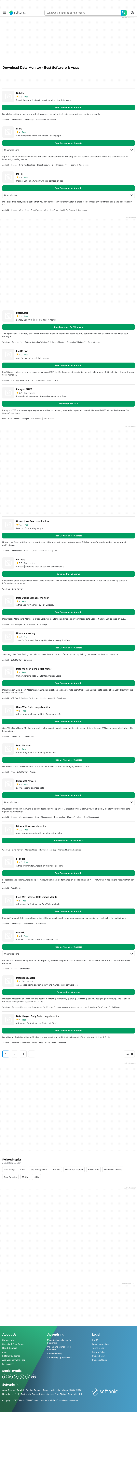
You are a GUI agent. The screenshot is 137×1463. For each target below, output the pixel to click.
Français (38, 1390)
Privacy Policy (98, 1352)
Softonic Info (8, 1340)
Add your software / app (14, 1360)
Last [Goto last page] (129, 1054)
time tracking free (27, 165)
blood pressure (43, 165)
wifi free (14, 698)
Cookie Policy (98, 1356)
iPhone (14, 165)
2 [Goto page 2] (14, 1054)
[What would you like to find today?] (124, 13)
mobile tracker (45, 551)
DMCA (95, 1340)
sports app (82, 210)
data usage (28, 119)
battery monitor (58, 342)
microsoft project (74, 817)
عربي (4, 1390)
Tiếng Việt (72, 1394)
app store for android (25, 380)
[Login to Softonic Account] (132, 12)
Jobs (4, 1352)
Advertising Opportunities (59, 1357)
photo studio (50, 1043)
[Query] (82, 13)
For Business (8, 1364)
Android (5, 119)
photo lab (62, 1043)
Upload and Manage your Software (59, 1348)
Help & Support (9, 1348)
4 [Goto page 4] (31, 1054)
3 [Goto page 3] (23, 1054)
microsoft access (26, 817)
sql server (116, 1007)
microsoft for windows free (69, 850)
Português (26, 1394)
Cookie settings (99, 1360)
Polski (17, 1394)
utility (34, 551)
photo (34, 1043)
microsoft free (31, 850)
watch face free (51, 210)
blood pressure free (60, 165)
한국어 (79, 1390)
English (20, 1390)
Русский (36, 1394)
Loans (55, 380)
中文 (81, 1394)
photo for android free (20, 1043)
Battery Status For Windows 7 (37, 342)
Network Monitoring (47, 850)
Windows (6, 342)
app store (40, 380)
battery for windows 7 (76, 342)
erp (12, 380)
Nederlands (7, 1394)
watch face (24, 210)
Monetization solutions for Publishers (59, 1341)
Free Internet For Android (46, 119)
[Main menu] (4, 12)
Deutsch (12, 1390)
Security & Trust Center (13, 1344)
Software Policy (54, 1353)
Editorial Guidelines (11, 1356)
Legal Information (100, 1344)
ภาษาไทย (55, 1394)
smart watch (36, 210)
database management (21, 1007)
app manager (16, 624)
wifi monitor (41, 924)
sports (73, 165)
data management (91, 817)
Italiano (64, 1390)
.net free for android (29, 698)
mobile (26, 551)
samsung (28, 660)
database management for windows (72, 1007)
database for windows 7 (100, 1007)
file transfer (36, 419)
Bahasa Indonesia (51, 1390)
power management (43, 817)
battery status (93, 342)
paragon (25, 419)
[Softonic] (17, 12)
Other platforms (68, 150)
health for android (67, 210)
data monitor (16, 119)
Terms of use (98, 1348)
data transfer (13, 419)
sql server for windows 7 (44, 1007)
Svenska (45, 1394)
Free (49, 380)
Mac (4, 419)
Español (29, 1390)
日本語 (72, 1390)
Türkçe (63, 1394)
